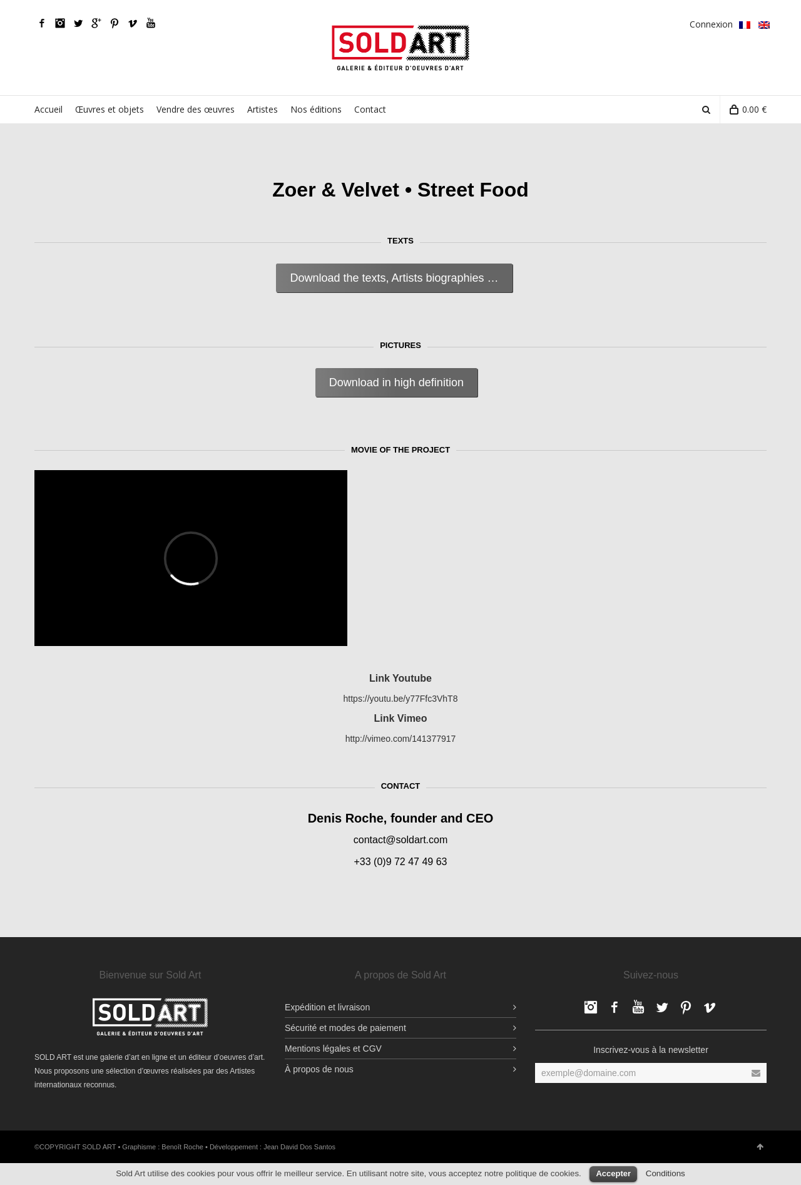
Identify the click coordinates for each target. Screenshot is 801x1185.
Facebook (41, 23)
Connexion (711, 24)
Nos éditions (316, 109)
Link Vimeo (400, 718)
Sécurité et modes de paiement (345, 1028)
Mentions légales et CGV (333, 1049)
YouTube (150, 23)
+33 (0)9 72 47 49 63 (400, 861)
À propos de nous (319, 1069)
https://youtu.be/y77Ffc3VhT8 (401, 699)
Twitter (78, 23)
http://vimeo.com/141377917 (400, 739)
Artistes (262, 109)
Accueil (48, 109)
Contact (370, 109)
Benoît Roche (182, 1147)
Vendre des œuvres (195, 109)
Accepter (613, 1173)
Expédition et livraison (327, 1007)
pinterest (114, 23)
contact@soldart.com (401, 839)
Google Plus (96, 23)
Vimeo (132, 23)
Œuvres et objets (109, 109)
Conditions (665, 1173)
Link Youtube (400, 678)
